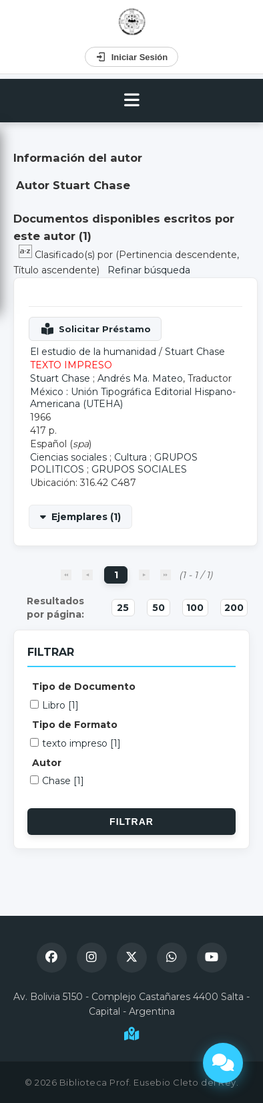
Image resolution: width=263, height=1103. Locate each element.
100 (195, 608)
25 (123, 608)
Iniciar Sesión (131, 56)
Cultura (130, 457)
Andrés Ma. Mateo (140, 378)
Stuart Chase (195, 352)
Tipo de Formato (74, 725)
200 (234, 608)
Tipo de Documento (84, 687)
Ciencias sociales (68, 457)
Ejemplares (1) (86, 517)
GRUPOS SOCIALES (139, 469)
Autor (46, 763)
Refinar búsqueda (148, 270)
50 (158, 608)
